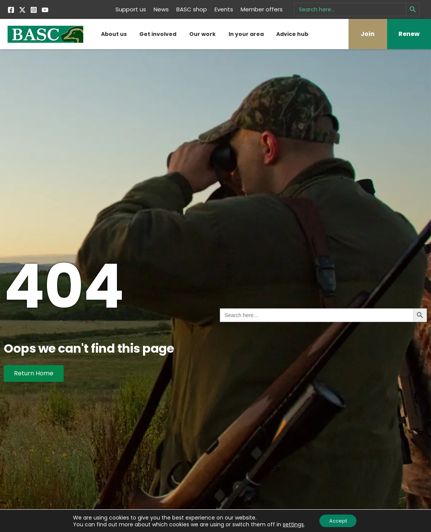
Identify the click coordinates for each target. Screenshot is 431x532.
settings (290, 523)
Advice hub (292, 34)
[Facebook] (11, 9)
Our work (202, 34)
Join (368, 34)
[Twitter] (22, 9)
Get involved (157, 34)
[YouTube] (45, 9)
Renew (409, 34)
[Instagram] (33, 9)
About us (114, 34)
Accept (338, 520)
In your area (246, 34)
